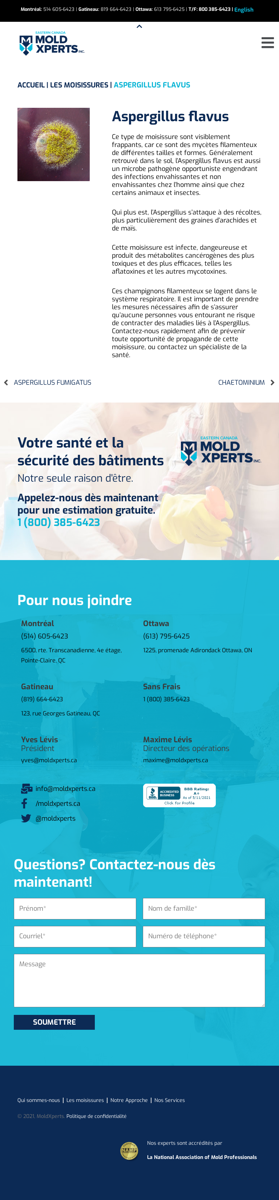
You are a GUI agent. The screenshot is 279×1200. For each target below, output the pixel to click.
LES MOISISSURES (83, 85)
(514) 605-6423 (44, 636)
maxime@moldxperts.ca (175, 760)
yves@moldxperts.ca (49, 760)
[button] (268, 42)
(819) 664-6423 (42, 699)
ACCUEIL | (34, 85)
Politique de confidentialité (97, 1116)
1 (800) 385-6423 (58, 522)
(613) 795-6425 (166, 636)
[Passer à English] (244, 10)
